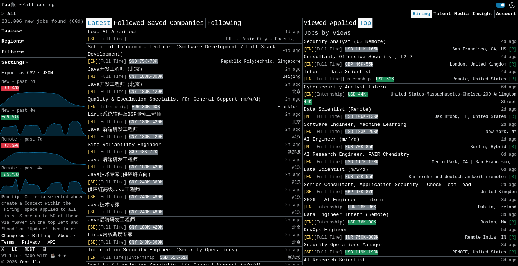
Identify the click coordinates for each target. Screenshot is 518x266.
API (51, 242)
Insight (482, 14)
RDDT (29, 249)
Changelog (12, 236)
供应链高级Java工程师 (114, 189)
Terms (7, 242)
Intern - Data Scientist (338, 72)
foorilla (29, 262)
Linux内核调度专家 (110, 235)
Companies (187, 23)
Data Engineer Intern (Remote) (346, 214)
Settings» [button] (14, 62)
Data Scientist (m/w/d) (336, 169)
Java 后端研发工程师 (113, 129)
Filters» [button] (13, 52)
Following (224, 23)
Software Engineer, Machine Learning (355, 124)
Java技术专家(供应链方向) (119, 174)
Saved (157, 23)
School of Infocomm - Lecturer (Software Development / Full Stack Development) (182, 50)
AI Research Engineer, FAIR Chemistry (357, 154)
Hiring (421, 14)
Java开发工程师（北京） (116, 69)
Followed (129, 23)
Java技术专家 (104, 205)
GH (44, 249)
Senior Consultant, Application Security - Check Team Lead (387, 184)
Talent (442, 14)
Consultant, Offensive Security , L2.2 (358, 56)
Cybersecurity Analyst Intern (345, 87)
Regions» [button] (13, 41)
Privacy (31, 242)
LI (14, 249)
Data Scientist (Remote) (338, 109)
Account (506, 14)
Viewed (315, 23)
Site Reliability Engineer (124, 144)
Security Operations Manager (343, 245)
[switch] (500, 5)
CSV (31, 73)
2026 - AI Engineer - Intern (343, 200)
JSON (47, 73)
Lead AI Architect (113, 32)
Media (461, 14)
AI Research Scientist (334, 260)
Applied (343, 23)
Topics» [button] (11, 31)
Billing (41, 236)
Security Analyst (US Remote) (345, 41)
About (64, 236)
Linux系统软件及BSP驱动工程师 (125, 114)
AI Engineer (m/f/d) (332, 139)
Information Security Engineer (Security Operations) (162, 250)
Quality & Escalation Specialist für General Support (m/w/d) (174, 99)
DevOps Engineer (326, 229)
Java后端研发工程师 (111, 220)
